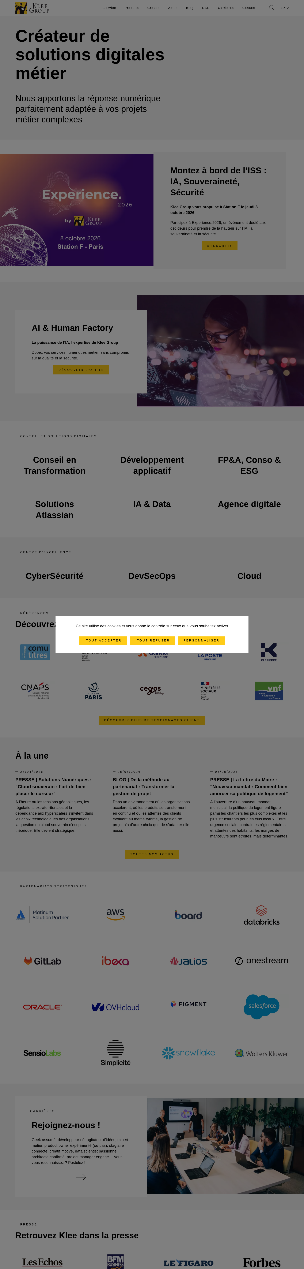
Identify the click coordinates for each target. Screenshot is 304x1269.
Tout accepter (103, 640)
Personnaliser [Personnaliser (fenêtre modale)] (201, 640)
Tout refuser (152, 640)
